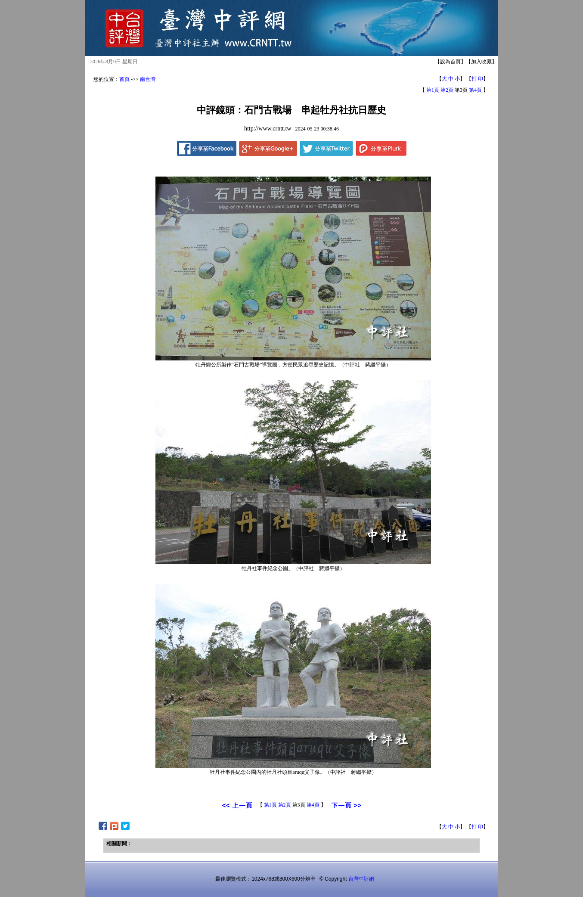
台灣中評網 (361, 879)
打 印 (477, 79)
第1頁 (432, 90)
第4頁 (475, 90)
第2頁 (446, 90)
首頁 (124, 79)
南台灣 (147, 79)
